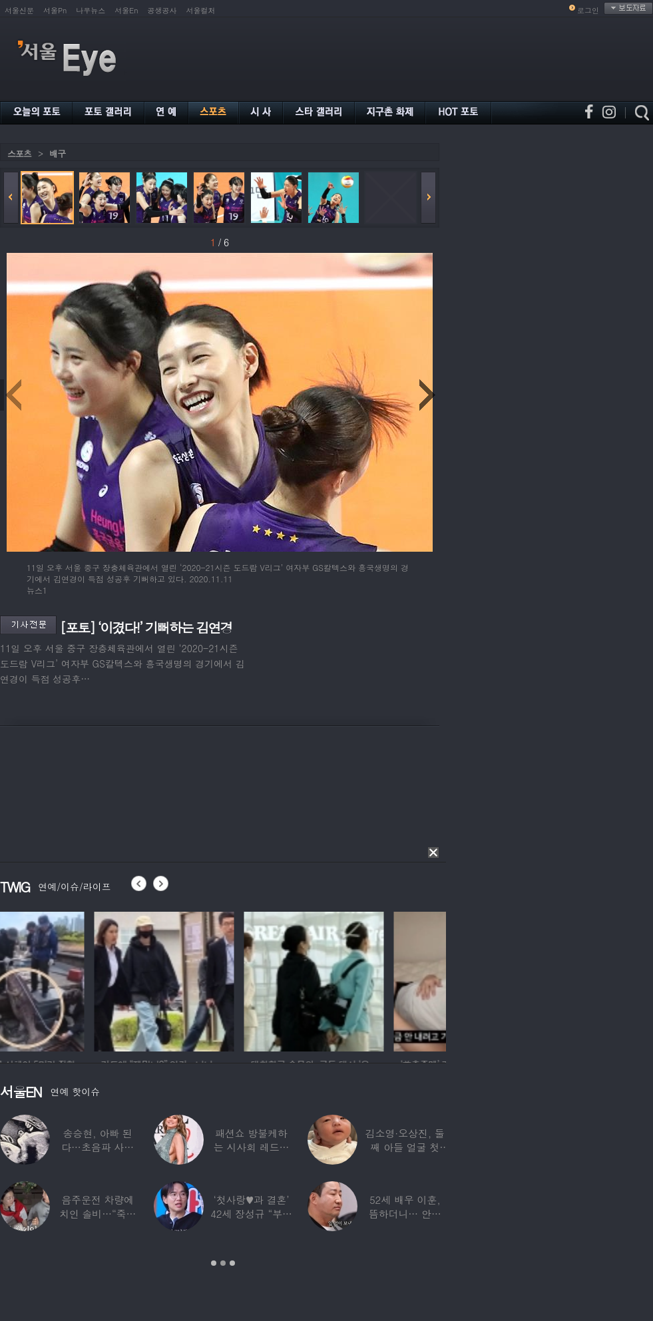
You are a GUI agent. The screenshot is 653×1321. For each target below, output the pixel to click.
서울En (126, 10)
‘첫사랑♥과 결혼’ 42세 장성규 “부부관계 (251, 1213)
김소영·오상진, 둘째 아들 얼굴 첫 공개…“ (405, 1147)
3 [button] (232, 1263)
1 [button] (213, 1263)
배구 (57, 153)
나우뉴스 (90, 10)
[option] (70, 979)
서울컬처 (201, 10)
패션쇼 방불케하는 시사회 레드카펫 (252, 1147)
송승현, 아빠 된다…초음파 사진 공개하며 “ (97, 1147)
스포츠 (19, 153)
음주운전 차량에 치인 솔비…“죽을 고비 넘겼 (97, 1213)
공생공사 (162, 10)
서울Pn (55, 10)
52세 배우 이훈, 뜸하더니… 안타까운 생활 (405, 1213)
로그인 (588, 10)
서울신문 (19, 10)
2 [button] (223, 1263)
